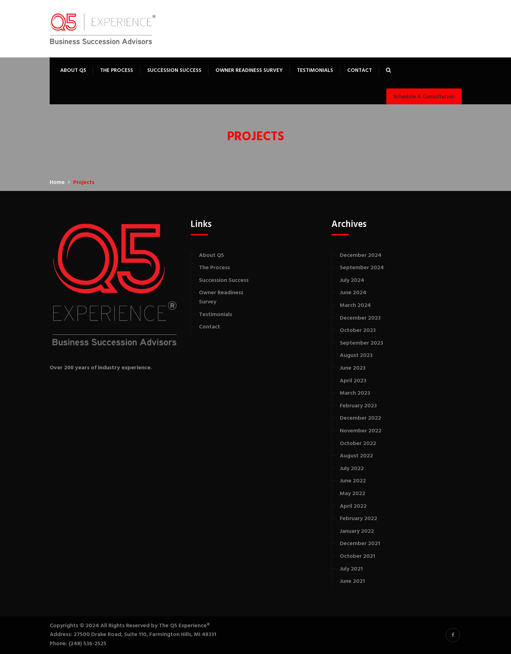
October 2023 (358, 330)
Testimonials (315, 70)
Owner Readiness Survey (249, 70)
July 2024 (352, 280)
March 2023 (355, 393)
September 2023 (361, 343)
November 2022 (360, 431)
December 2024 (360, 255)
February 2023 (358, 406)
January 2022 (357, 531)
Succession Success (174, 70)
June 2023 (353, 368)
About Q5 (73, 70)
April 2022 (353, 506)
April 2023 (353, 380)
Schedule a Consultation (424, 96)
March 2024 (355, 305)
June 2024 (353, 292)
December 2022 (360, 418)
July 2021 (351, 569)
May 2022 (352, 493)
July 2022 (352, 468)
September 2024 (362, 267)
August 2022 (356, 456)
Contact (359, 70)
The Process (116, 70)
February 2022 (358, 518)
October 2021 (357, 556)
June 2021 (352, 581)
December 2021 (360, 543)
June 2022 (353, 481)
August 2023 (356, 355)
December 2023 (360, 318)
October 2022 (358, 443)
